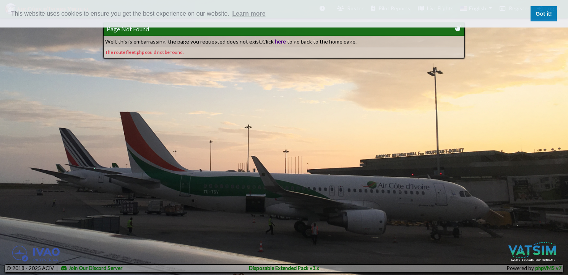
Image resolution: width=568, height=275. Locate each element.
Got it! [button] (544, 14)
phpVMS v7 (548, 268)
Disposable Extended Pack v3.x (284, 268)
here (280, 41)
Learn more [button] (248, 13)
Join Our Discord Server (91, 268)
